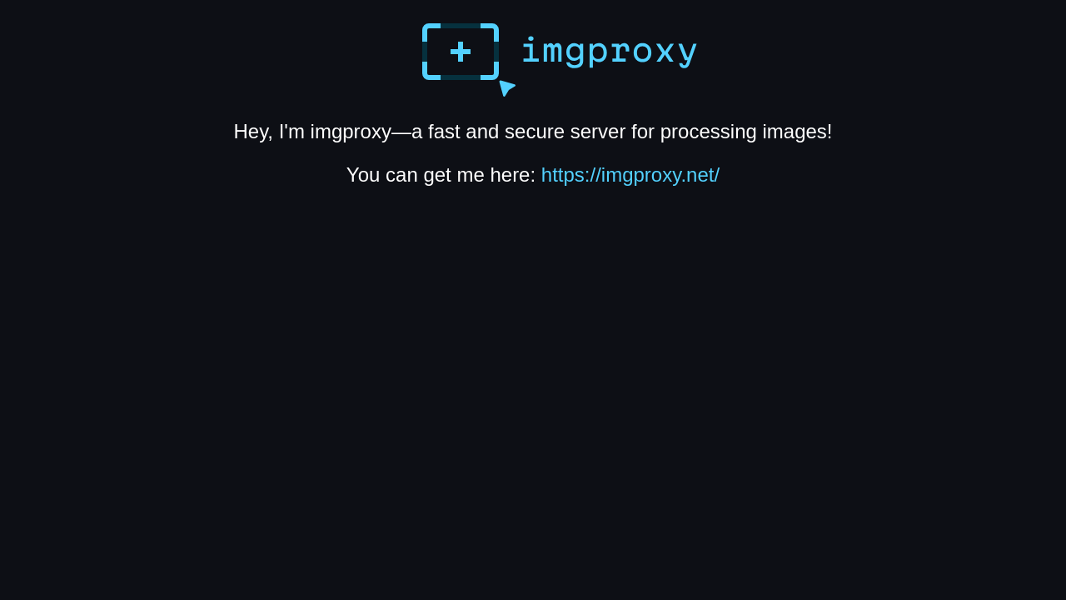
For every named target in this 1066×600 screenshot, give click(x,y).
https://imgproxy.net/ (630, 174)
